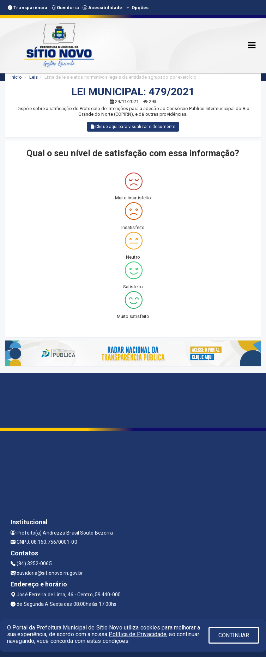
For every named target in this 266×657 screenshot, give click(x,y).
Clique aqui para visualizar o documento (133, 126)
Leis (33, 77)
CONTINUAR (233, 635)
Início (16, 77)
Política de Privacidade (138, 634)
